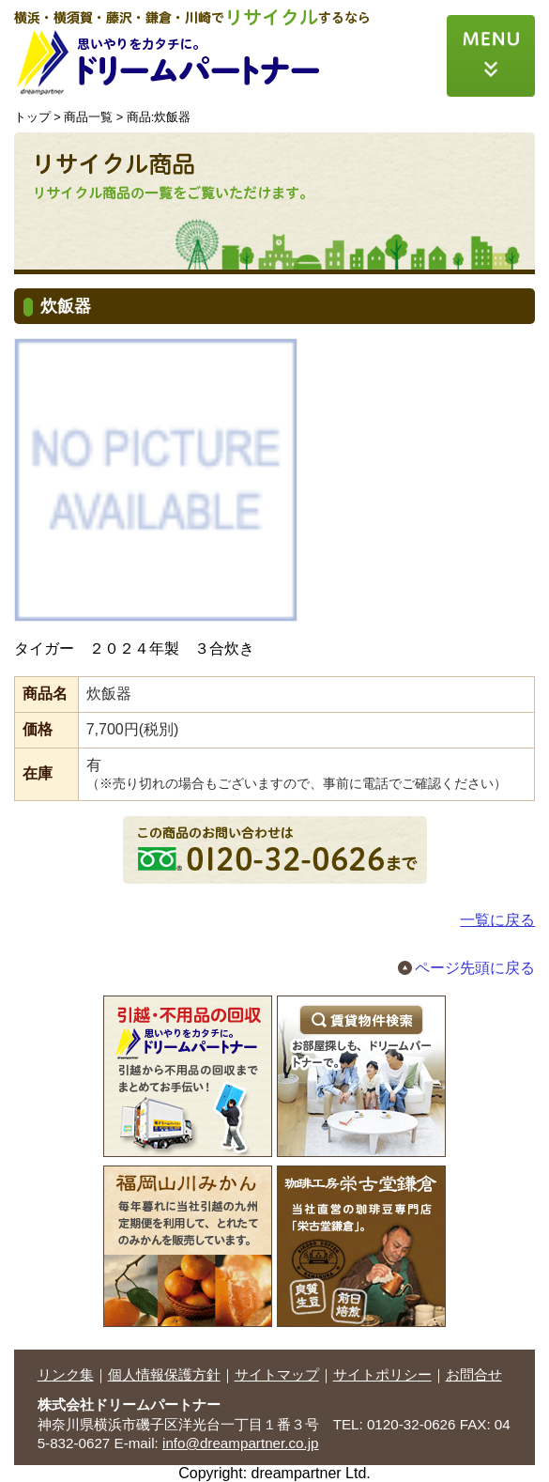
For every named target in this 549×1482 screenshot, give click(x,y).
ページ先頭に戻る (475, 968)
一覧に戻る (497, 920)
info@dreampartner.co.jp (240, 1443)
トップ (32, 117)
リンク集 (66, 1374)
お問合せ (474, 1374)
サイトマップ (277, 1374)
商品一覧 (88, 117)
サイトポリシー (382, 1374)
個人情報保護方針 (164, 1374)
